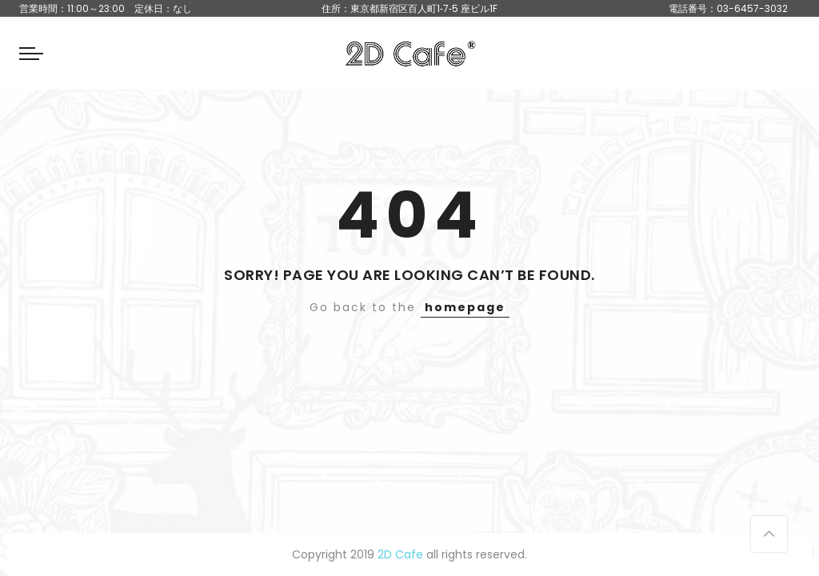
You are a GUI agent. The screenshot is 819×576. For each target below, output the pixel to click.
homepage (465, 307)
